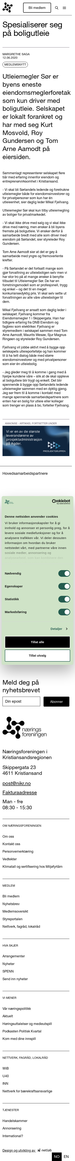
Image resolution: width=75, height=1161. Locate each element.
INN (5, 1083)
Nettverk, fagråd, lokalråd (21, 926)
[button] (64, 8)
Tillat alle (37, 642)
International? (12, 1136)
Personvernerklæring (17, 851)
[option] (66, 1156)
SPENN (8, 971)
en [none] (66, 1156)
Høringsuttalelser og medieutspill (27, 1024)
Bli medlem (37, 8)
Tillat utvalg (37, 655)
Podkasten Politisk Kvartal (21, 1031)
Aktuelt (7, 1016)
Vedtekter (9, 859)
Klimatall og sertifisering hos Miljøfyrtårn (32, 866)
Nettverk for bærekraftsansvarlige (27, 1091)
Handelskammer (14, 1121)
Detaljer (56, 628)
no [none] (57, 1156)
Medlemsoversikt (15, 911)
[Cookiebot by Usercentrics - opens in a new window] (53, 502)
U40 (5, 1076)
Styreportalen (12, 919)
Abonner (56, 702)
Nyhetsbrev (11, 904)
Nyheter (8, 964)
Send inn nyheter (15, 979)
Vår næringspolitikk (16, 1008)
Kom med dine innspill (19, 1039)
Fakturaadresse (19, 792)
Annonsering (11, 1128)
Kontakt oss (11, 844)
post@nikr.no (16, 783)
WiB (5, 1068)
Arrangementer (13, 956)
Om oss (8, 836)
